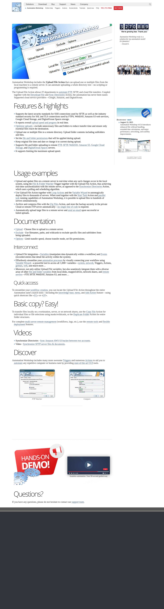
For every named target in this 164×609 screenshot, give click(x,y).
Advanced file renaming (127, 587)
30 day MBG (99, 466)
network (90, 292)
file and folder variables (40, 301)
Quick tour (90, 8)
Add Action (90, 322)
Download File (38, 94)
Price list (103, 558)
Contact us (129, 547)
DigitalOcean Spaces (38, 147)
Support (62, 4)
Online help (49, 8)
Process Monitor (85, 572)
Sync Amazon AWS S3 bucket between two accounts (65, 370)
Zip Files (54, 233)
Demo (60, 570)
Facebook (66, 601)
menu (77, 322)
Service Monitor (84, 570)
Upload (19, 258)
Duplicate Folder (81, 344)
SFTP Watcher (84, 555)
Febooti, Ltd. (16, 7)
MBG (102, 561)
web (25, 295)
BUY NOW (118, 8)
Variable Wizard (79, 222)
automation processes (52, 289)
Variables (44, 283)
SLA (126, 555)
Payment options (106, 555)
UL (35, 325)
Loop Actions (58, 222)
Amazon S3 (84, 145)
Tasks (60, 558)
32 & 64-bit (37, 558)
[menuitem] (30, 4)
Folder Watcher (84, 550)
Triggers (57, 8)
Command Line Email (41, 553)
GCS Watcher (84, 564)
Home (17, 543)
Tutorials (82, 8)
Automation (63, 543)
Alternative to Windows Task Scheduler (28, 590)
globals (19, 295)
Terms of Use (19, 547)
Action (62, 539)
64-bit (35, 561)
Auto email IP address (127, 590)
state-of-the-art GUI (83, 392)
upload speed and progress (44, 122)
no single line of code (68, 236)
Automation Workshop (35, 8)
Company (84, 4)
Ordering (104, 543)
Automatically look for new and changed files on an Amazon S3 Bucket (40, 585)
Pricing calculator (106, 553)
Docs (55, 539)
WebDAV (73, 145)
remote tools (92, 351)
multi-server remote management (40, 351)
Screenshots (73, 8)
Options (19, 268)
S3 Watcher (83, 561)
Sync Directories (57, 94)
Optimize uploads (24, 126)
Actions (64, 8)
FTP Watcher (83, 553)
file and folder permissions (35, 138)
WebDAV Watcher (85, 558)
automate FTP (65, 92)
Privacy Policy (130, 553)
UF (44, 325)
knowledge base (66, 322)
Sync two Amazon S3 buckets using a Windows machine (78, 587)
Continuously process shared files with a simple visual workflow (81, 585)
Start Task (82, 224)
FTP (60, 145)
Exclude (19, 262)
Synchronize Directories (90, 216)
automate (18, 392)
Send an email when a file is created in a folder (75, 593)
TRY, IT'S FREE (106, 8)
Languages (18, 550)
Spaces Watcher (85, 567)
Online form (129, 550)
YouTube (58, 601)
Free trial (36, 547)
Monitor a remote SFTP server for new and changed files (35, 587)
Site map (17, 553)
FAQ (97, 8)
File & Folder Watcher (43, 213)
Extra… (81, 575)
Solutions (30, 4)
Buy (53, 4)
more (129, 120)
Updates (36, 555)
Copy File (90, 341)
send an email (74, 239)
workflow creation (39, 319)
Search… (150, 4)
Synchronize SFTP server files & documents (44, 373)
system (81, 292)
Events (104, 283)
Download (42, 4)
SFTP (65, 145)
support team (78, 531)
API (59, 561)
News (73, 4)
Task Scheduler (84, 547)
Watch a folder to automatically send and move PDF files (78, 590)
